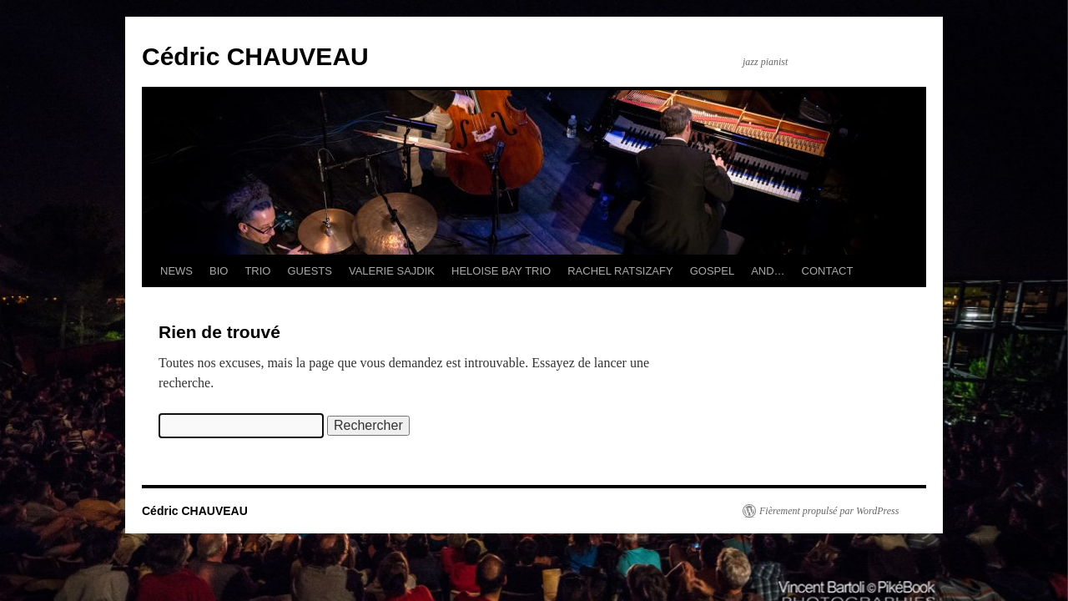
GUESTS (309, 271)
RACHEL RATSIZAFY (620, 271)
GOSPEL (712, 271)
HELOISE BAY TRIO (501, 271)
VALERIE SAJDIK (392, 271)
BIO (218, 271)
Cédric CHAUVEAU (255, 56)
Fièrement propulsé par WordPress (829, 511)
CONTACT (828, 271)
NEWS (176, 271)
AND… (767, 271)
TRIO (257, 271)
